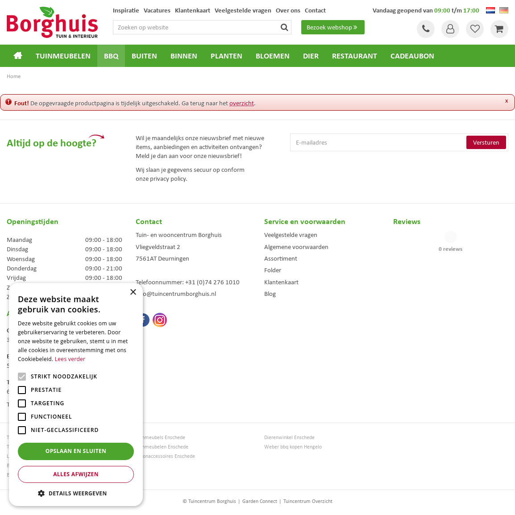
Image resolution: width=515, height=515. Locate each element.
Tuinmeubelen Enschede (162, 447)
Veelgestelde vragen (290, 234)
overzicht (241, 103)
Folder (272, 270)
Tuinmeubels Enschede (160, 437)
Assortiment (280, 258)
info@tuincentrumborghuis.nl (176, 293)
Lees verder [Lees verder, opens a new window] (70, 359)
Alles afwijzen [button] (76, 474)
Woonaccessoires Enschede (165, 456)
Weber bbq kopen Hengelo (293, 447)
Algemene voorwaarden (296, 246)
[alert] (76, 394)
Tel (426, 29)
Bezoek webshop (333, 27)
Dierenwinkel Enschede (289, 437)
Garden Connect (259, 501)
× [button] (132, 292)
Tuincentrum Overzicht (307, 501)
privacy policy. (168, 178)
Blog (270, 293)
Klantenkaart (281, 282)
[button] (76, 493)
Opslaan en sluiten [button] (76, 451)
